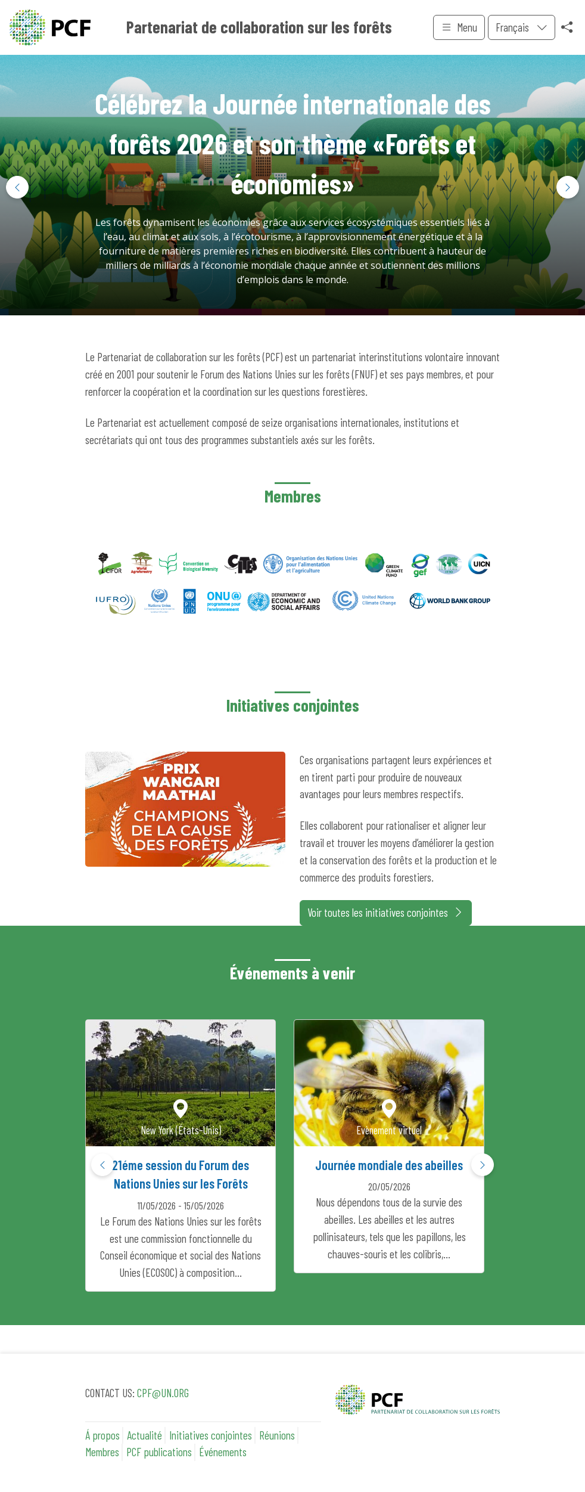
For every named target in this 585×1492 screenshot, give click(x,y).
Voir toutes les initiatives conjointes (385, 913)
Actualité (144, 1435)
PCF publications (159, 1452)
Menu (459, 27)
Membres (102, 1452)
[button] (567, 187)
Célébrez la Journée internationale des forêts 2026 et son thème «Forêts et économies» (293, 143)
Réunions (277, 1435)
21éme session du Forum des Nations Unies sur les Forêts (180, 1174)
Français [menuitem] (513, 27)
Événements (223, 1452)
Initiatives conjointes (210, 1435)
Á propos (102, 1435)
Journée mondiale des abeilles (389, 1164)
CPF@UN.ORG (163, 1393)
